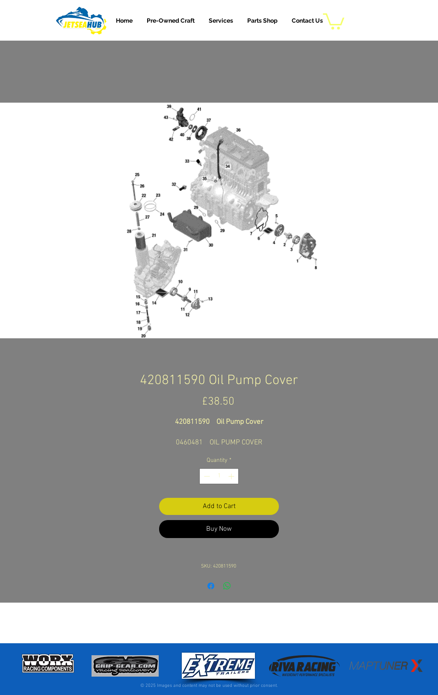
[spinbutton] (219, 476)
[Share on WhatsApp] (227, 586)
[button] (221, 20)
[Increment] (232, 476)
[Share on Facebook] (211, 586)
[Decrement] (206, 476)
